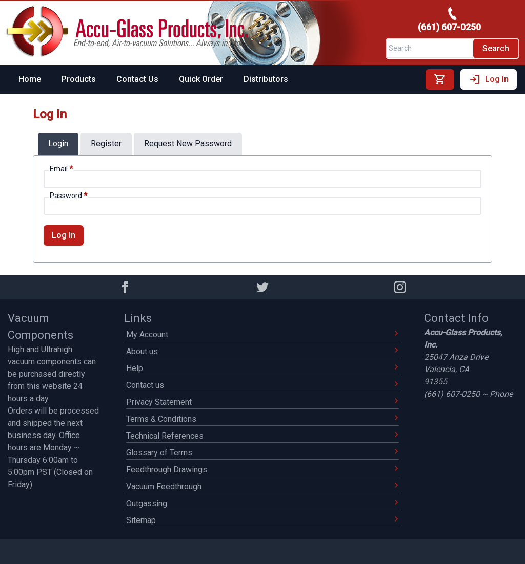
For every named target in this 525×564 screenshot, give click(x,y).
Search (495, 48)
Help (262, 368)
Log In (489, 79)
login (58, 143)
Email (61, 169)
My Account (262, 334)
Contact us (262, 385)
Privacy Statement (262, 402)
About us (262, 351)
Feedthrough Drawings (262, 469)
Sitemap (262, 520)
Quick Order (201, 79)
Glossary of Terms (262, 453)
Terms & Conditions (262, 419)
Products (79, 79)
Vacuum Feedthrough (262, 486)
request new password (188, 143)
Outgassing (262, 503)
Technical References (262, 436)
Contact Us (137, 79)
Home (29, 79)
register (106, 143)
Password (68, 195)
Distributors (266, 79)
